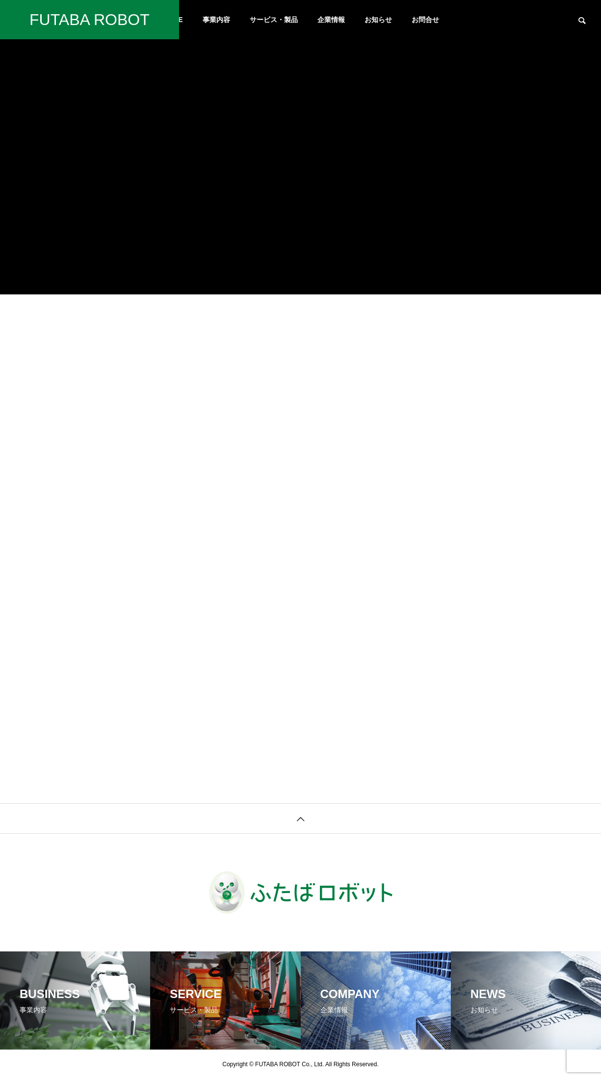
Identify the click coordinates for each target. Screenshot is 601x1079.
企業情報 (331, 20)
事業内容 (216, 20)
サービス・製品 (274, 20)
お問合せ (425, 20)
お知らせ (378, 20)
